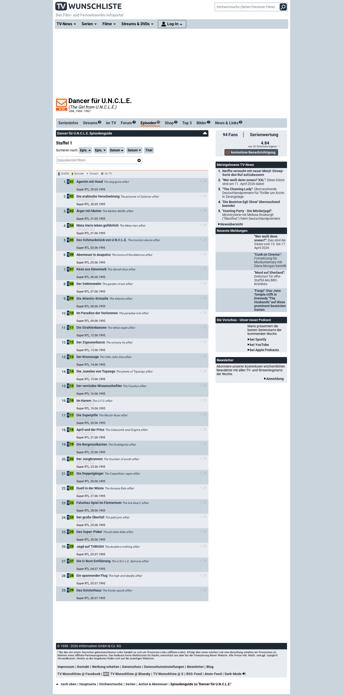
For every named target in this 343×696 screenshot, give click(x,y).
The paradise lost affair (133, 313)
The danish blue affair (121, 269)
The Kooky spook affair (117, 590)
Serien (131, 684)
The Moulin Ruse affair (113, 415)
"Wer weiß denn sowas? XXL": (253, 182)
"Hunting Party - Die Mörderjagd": (251, 214)
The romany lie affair (119, 342)
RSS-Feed (194, 674)
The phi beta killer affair (118, 532)
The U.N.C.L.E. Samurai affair (130, 561)
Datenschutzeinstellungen (164, 667)
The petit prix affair (117, 517)
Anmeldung (275, 379)
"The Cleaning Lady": (253, 193)
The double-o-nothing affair (122, 546)
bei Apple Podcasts (264, 350)
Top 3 (187, 123)
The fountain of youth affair (121, 459)
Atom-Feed (213, 674)
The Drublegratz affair (122, 444)
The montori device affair (144, 240)
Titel (148, 150)
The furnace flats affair (119, 488)
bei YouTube (259, 345)
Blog (210, 667)
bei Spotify (258, 339)
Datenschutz (131, 667)
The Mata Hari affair (132, 225)
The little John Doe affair (115, 357)
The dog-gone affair (116, 182)
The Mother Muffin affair (117, 211)
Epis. (85, 150)
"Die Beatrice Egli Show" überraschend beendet (251, 204)
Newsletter (195, 667)
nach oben (66, 684)
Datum (116, 150)
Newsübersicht (231, 224)
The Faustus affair (134, 386)
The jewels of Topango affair (134, 371)
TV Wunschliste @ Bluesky (130, 674)
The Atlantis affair (120, 298)
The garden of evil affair (117, 284)
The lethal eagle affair (121, 327)
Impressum (65, 667)
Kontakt (83, 667)
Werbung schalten (105, 667)
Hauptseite (87, 684)
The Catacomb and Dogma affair (126, 430)
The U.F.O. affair (102, 401)
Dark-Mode (236, 674)
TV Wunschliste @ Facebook (78, 674)
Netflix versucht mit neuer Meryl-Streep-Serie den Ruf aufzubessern (253, 173)
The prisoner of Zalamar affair (139, 196)
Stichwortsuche (111, 684)
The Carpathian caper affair (122, 473)
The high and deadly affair (125, 575)
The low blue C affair (135, 503)
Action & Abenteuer (153, 684)
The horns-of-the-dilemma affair (131, 255)
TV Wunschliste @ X (168, 674)
